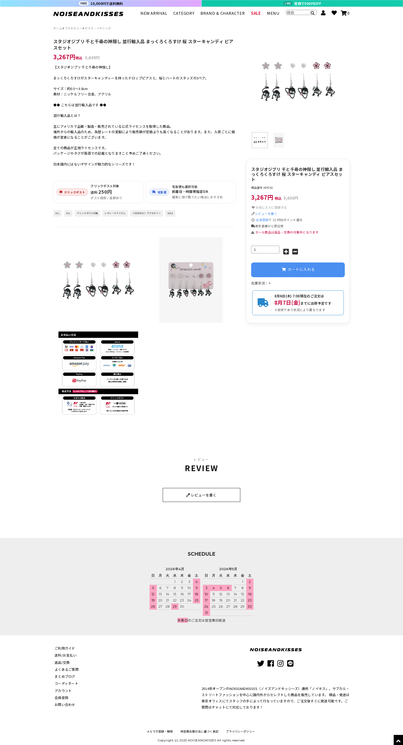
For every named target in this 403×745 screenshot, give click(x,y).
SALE (256, 15)
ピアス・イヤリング (98, 28)
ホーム (57, 28)
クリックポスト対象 (87, 213)
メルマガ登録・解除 (159, 729)
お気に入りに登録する (269, 207)
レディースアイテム (115, 213)
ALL (57, 213)
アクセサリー (73, 28)
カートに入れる (298, 270)
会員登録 (262, 219)
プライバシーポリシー (240, 729)
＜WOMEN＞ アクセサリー (146, 213)
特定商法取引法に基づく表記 (199, 729)
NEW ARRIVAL (153, 15)
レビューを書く (266, 213)
